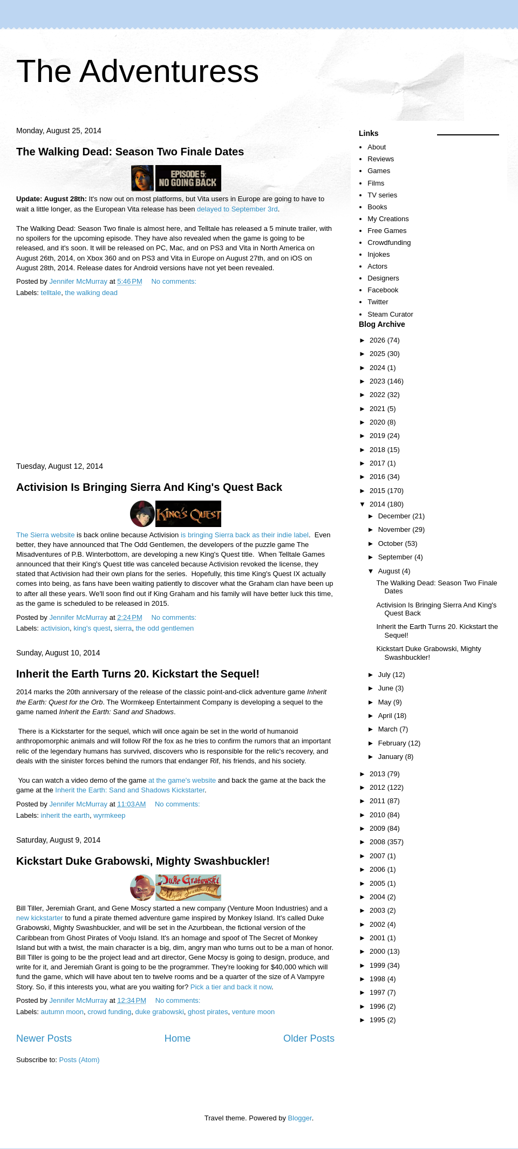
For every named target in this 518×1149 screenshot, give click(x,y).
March (389, 729)
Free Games (386, 231)
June (387, 688)
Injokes (378, 254)
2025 (378, 354)
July (385, 675)
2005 (378, 883)
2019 (378, 436)
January (391, 757)
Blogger (300, 1118)
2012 (378, 787)
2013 (378, 774)
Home (178, 1038)
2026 (378, 340)
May (385, 702)
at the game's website (182, 780)
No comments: (174, 281)
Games (378, 171)
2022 (378, 395)
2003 (378, 910)
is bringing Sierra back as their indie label (245, 535)
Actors (377, 266)
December (395, 516)
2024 (378, 368)
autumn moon (62, 1012)
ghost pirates (208, 1012)
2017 (378, 463)
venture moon (253, 1012)
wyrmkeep (109, 815)
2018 (378, 450)
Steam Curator (390, 314)
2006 (378, 869)
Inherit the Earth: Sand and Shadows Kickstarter (130, 790)
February (393, 743)
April (386, 716)
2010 (378, 815)
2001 (378, 938)
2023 (378, 381)
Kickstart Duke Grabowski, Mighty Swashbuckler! (143, 861)
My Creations (388, 219)
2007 (378, 856)
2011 (378, 801)
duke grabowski (159, 1012)
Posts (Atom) (79, 1060)
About (376, 147)
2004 (378, 897)
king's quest (91, 628)
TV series (382, 195)
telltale (51, 293)
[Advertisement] (175, 380)
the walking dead (91, 293)
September (396, 557)
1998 (378, 979)
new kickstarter (39, 918)
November (395, 529)
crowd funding (109, 1012)
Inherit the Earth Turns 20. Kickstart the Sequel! (138, 674)
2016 (378, 477)
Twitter (377, 302)
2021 (378, 409)
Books (377, 207)
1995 (378, 1020)
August (390, 571)
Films (375, 183)
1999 (378, 965)
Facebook (382, 290)
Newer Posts (44, 1038)
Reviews (380, 159)
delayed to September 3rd (237, 209)
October (391, 543)
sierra (123, 628)
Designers (383, 278)
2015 (378, 491)
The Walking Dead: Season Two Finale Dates (130, 152)
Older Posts (309, 1038)
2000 (378, 951)
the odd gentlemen (164, 628)
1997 (378, 992)
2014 (378, 504)
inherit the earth (65, 815)
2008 (378, 842)
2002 (378, 924)
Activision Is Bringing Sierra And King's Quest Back (149, 487)
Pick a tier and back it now (230, 987)
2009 (378, 828)
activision (55, 628)
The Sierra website (45, 535)
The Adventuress (137, 71)
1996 (378, 1006)
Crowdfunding (389, 242)
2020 (378, 422)
